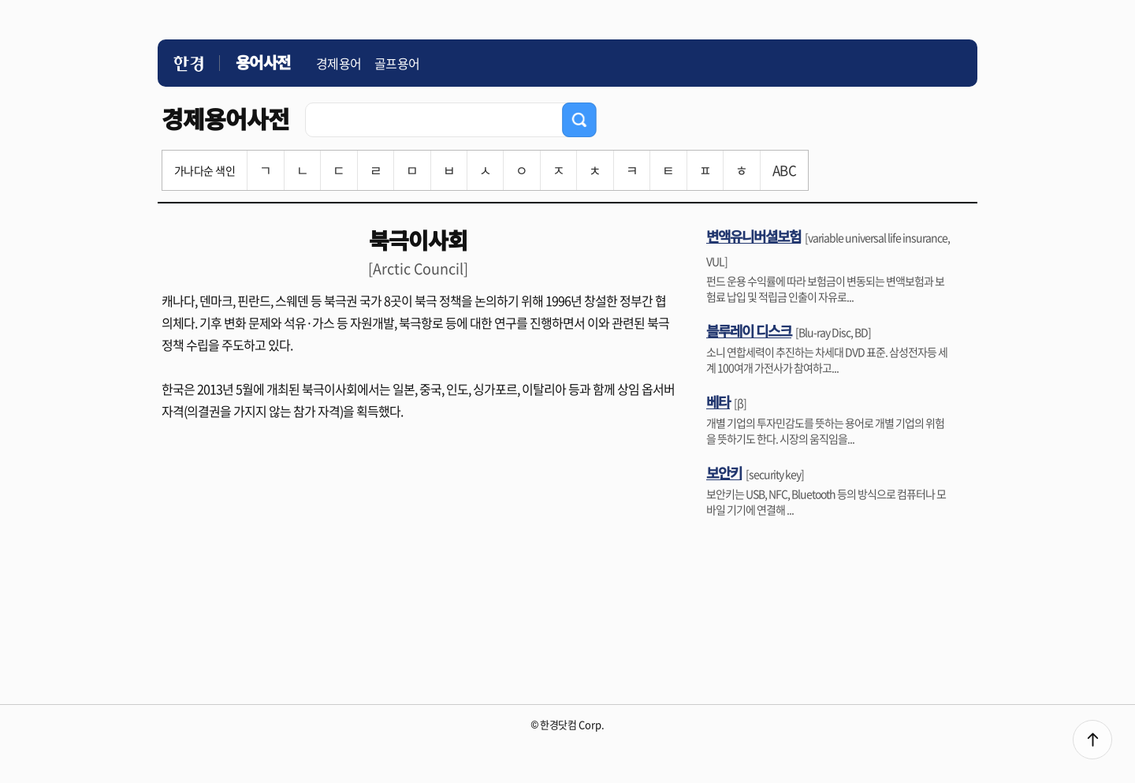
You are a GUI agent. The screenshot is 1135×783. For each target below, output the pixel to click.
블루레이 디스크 (748, 330)
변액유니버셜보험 (753, 236)
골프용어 (397, 63)
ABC (784, 170)
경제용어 (339, 63)
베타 (718, 401)
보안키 (724, 472)
